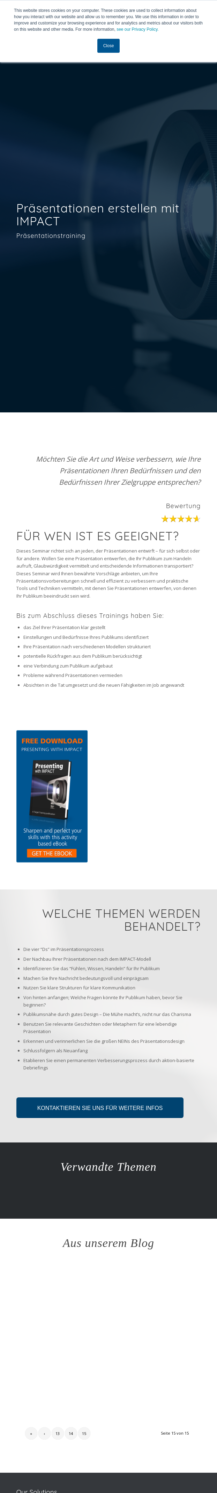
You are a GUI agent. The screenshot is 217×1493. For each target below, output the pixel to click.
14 (71, 1433)
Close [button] (108, 45)
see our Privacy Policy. (138, 29)
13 (57, 1433)
